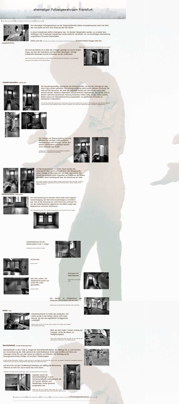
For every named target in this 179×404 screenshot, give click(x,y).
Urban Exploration (33, 397)
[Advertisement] (57, 71)
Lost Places (45, 397)
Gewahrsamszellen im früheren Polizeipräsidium (59, 41)
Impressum (39, 21)
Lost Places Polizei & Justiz (25, 21)
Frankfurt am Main (8, 21)
